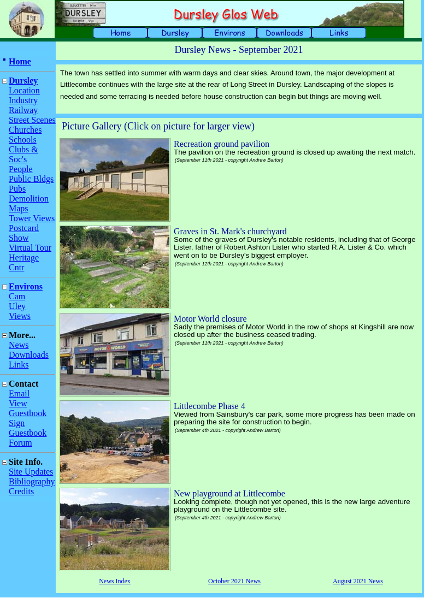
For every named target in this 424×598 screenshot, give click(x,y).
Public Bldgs (31, 178)
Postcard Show (24, 232)
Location (24, 90)
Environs (26, 286)
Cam (17, 296)
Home (20, 61)
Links (18, 364)
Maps (18, 208)
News (18, 345)
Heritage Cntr (24, 262)
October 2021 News (234, 581)
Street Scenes (32, 120)
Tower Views (32, 218)
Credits (21, 491)
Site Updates (31, 471)
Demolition (29, 198)
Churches (25, 129)
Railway (23, 110)
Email (19, 393)
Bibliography (32, 481)
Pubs (17, 188)
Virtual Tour (30, 247)
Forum (20, 442)
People (21, 169)
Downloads (29, 354)
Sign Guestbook (27, 427)
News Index (115, 581)
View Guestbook (27, 408)
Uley (17, 306)
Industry (23, 100)
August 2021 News (358, 581)
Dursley (23, 80)
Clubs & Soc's (23, 154)
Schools (23, 139)
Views (20, 316)
